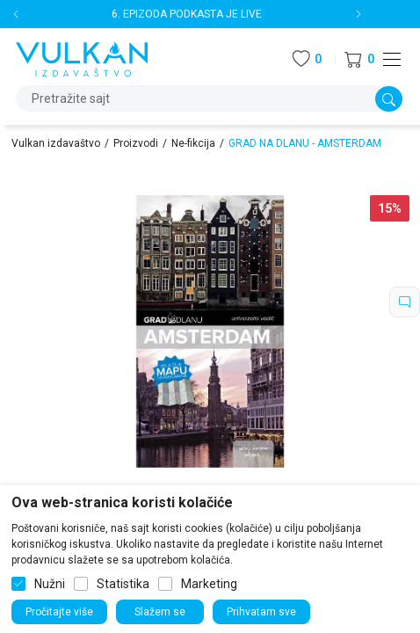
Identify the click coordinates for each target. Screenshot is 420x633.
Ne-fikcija (193, 143)
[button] (359, 59)
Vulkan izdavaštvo (55, 143)
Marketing (209, 584)
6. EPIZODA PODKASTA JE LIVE (187, 14)
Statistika (123, 584)
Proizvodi (135, 143)
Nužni (49, 584)
